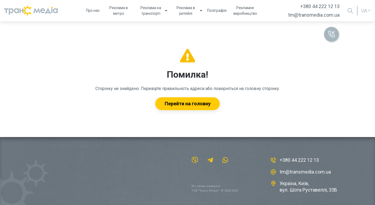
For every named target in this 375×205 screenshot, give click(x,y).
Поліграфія (216, 10)
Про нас (93, 10)
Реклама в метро (118, 11)
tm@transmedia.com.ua (314, 15)
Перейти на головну (188, 103)
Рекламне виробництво (245, 11)
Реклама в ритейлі (187, 11)
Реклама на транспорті (152, 11)
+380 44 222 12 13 (320, 6)
